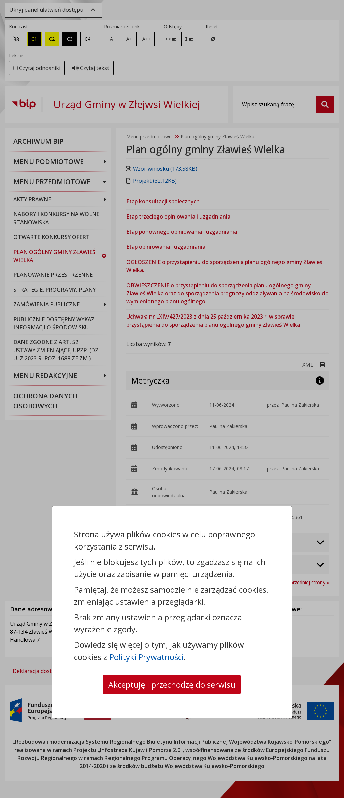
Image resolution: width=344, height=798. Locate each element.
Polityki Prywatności (146, 656)
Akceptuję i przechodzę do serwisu (171, 684)
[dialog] (172, 399)
